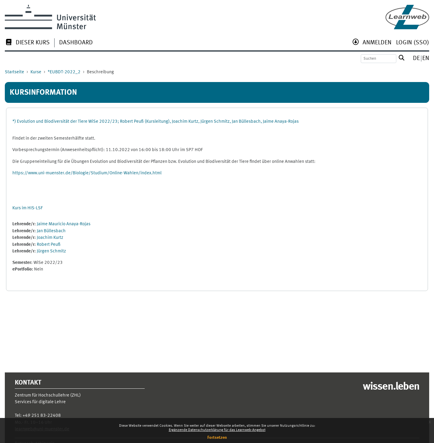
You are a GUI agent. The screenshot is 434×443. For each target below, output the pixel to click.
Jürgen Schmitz (51, 251)
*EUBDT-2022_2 (64, 72)
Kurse (35, 72)
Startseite (14, 72)
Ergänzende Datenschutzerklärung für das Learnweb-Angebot (217, 430)
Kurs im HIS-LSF (27, 208)
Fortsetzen (217, 437)
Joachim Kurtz (50, 238)
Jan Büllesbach (51, 231)
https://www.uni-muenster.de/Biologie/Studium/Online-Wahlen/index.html (87, 173)
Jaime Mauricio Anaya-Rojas (63, 224)
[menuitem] (27, 43)
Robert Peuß (49, 244)
